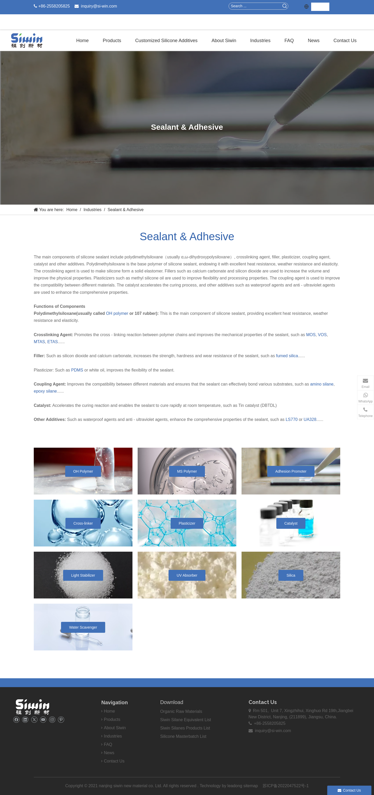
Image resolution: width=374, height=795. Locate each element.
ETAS (52, 342)
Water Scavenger (83, 627)
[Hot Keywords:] (285, 6)
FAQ (108, 744)
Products (112, 719)
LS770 (292, 419)
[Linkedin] (25, 719)
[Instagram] (52, 719)
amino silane (321, 384)
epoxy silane (45, 391)
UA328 (310, 419)
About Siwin (115, 728)
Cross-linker (83, 523)
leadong (235, 786)
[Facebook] (16, 719)
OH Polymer (83, 471)
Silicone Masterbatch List (183, 736)
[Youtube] (43, 719)
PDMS (77, 370)
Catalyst (291, 523)
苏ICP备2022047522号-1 (286, 786)
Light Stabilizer (83, 575)
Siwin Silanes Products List (185, 728)
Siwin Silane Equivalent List (185, 720)
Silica (290, 575)
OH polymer (117, 313)
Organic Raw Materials (181, 711)
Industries (113, 736)
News (109, 753)
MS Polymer (187, 471)
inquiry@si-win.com (99, 6)
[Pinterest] (61, 719)
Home (109, 711)
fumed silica (287, 356)
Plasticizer (187, 523)
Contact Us (114, 761)
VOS (322, 335)
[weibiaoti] (32, 707)
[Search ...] (255, 6)
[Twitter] (34, 719)
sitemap (250, 786)
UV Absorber (187, 575)
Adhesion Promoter (290, 471)
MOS (311, 335)
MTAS (39, 342)
